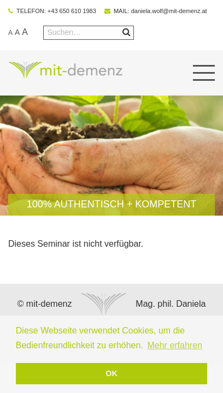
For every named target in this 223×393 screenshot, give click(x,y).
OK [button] (111, 373)
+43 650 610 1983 (72, 11)
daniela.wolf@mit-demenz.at (169, 11)
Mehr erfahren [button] (174, 345)
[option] (111, 156)
